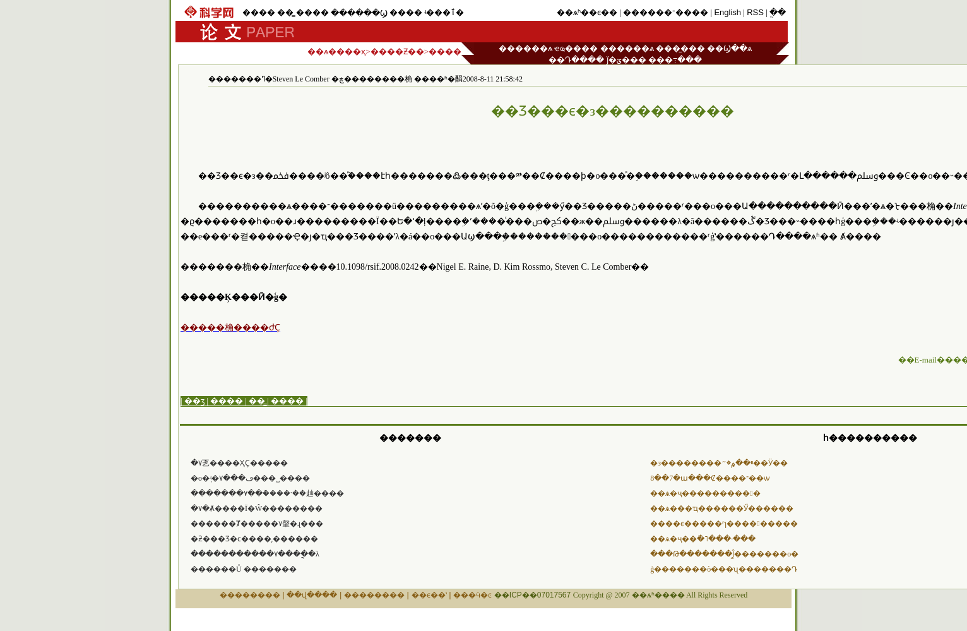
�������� (250, 595)
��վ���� (312, 595)
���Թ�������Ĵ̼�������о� (724, 554)
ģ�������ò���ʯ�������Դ (723, 569)
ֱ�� (777, 12)
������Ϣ (359, 13)
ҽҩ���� (576, 48)
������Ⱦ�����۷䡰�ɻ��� (257, 523)
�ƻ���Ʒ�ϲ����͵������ (254, 538)
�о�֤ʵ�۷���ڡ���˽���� (250, 478)
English (727, 12)
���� (258, 12)
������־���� (665, 12)
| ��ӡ (193, 401)
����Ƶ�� (397, 51)
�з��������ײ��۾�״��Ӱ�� (719, 463)
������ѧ (525, 48)
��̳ (285, 12)
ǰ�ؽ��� (626, 59)
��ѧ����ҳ (336, 51)
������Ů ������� (244, 569)
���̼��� (680, 48)
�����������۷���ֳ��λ (255, 554)
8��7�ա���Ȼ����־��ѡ (709, 478)
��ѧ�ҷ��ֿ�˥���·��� (703, 538)
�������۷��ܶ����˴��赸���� (267, 493)
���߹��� (675, 59)
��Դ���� (576, 59)
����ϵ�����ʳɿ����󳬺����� (723, 523)
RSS (755, 12)
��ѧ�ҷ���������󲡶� (705, 493)
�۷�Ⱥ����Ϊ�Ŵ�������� (257, 508)
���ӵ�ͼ (472, 595)
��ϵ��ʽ (429, 595)
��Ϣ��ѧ (729, 48)
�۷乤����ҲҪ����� (239, 463)
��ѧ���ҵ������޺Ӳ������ (721, 508)
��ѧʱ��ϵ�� (587, 12)
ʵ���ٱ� (444, 12)
